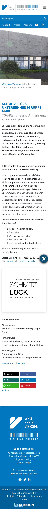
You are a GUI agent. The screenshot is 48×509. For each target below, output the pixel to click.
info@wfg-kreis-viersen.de (25, 473)
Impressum (36, 496)
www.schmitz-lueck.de (13, 363)
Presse (16, 24)
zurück (5, 390)
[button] (11, 374)
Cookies (24, 499)
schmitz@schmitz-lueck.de (21, 261)
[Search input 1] (21, 18)
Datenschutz (23, 496)
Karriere (28, 24)
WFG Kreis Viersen (11, 83)
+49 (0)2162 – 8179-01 (25, 470)
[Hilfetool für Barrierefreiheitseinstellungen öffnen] (44, 258)
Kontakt (6, 24)
